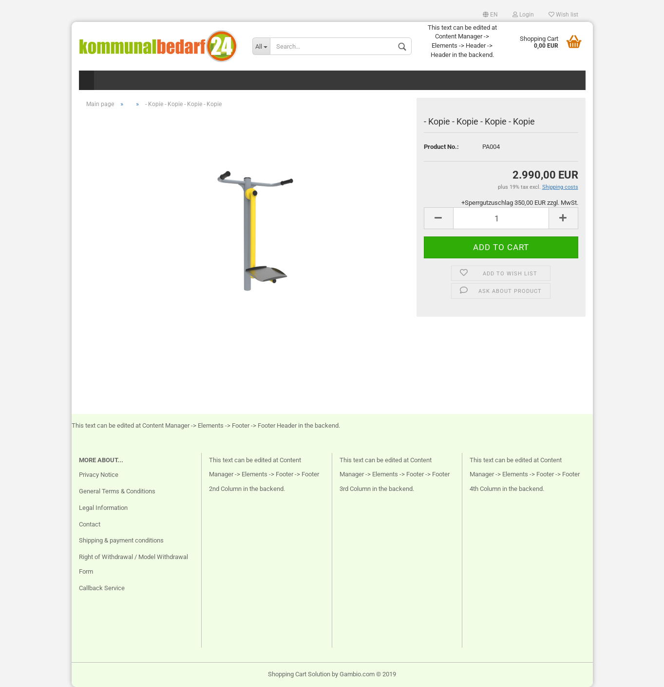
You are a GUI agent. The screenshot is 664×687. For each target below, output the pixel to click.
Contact (89, 524)
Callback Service (102, 588)
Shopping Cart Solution (299, 674)
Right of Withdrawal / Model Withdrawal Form (133, 564)
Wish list (563, 14)
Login (523, 14)
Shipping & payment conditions (121, 540)
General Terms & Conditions (117, 491)
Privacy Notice (98, 474)
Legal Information (103, 507)
